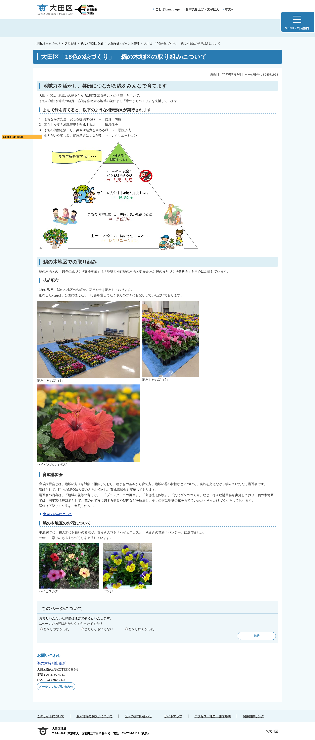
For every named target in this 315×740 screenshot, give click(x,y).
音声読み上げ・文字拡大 (202, 9)
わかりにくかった (141, 629)
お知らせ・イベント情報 (123, 43)
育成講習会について (57, 514)
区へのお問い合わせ (138, 716)
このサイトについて (50, 716)
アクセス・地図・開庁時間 (212, 716)
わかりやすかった (56, 629)
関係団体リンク (253, 716)
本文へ (229, 9)
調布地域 (70, 43)
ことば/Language (167, 9)
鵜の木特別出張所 (92, 43)
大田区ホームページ (47, 43)
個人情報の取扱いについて (94, 716)
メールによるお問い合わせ (56, 686)
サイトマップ (173, 716)
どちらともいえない (98, 629)
